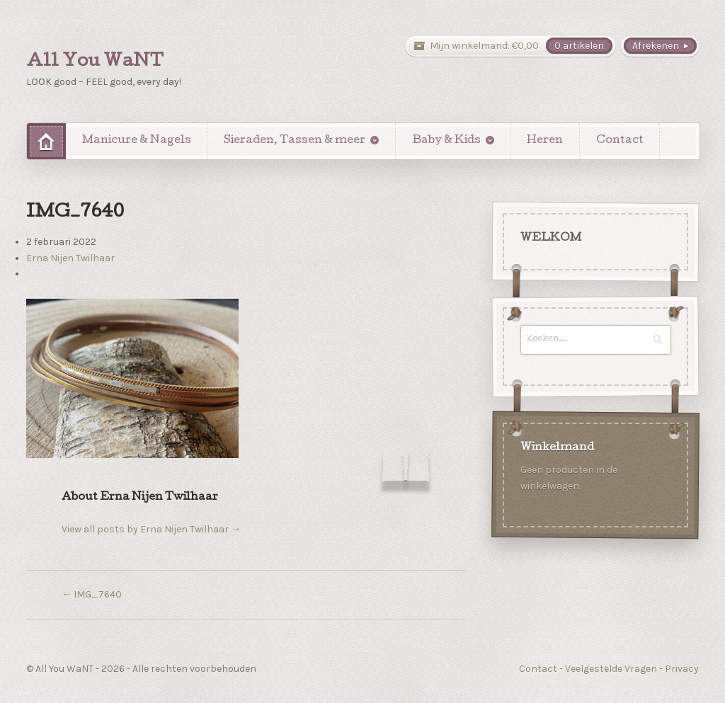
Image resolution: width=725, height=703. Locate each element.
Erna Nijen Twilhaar (70, 258)
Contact (620, 141)
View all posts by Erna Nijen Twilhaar (151, 529)
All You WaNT (95, 62)
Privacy (682, 669)
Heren (545, 141)
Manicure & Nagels (136, 141)
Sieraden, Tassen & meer (294, 141)
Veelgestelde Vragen (611, 669)
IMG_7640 (92, 594)
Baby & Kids (446, 141)
